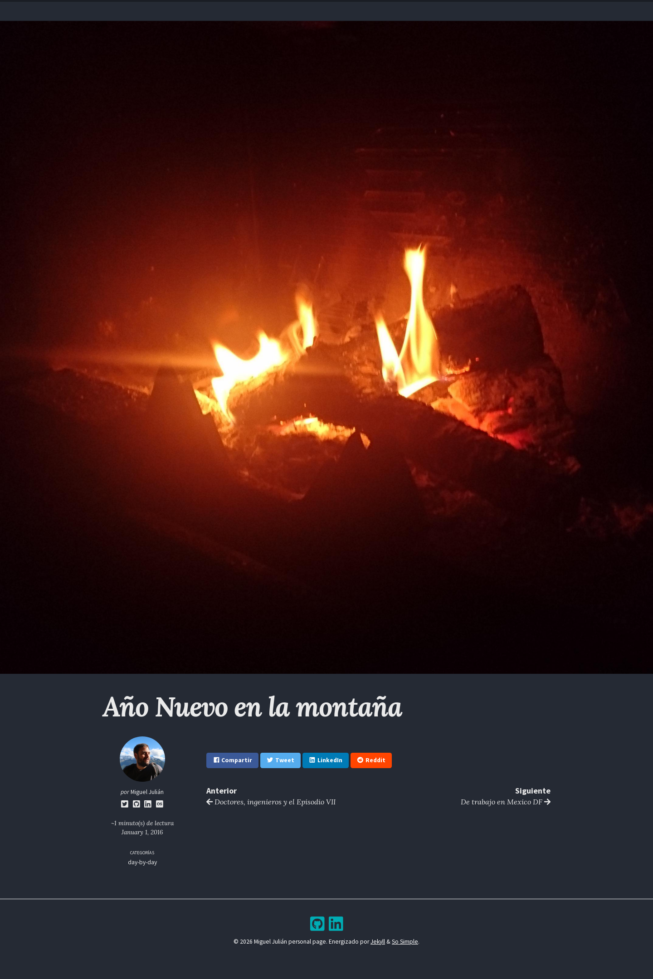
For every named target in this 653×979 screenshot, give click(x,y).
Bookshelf (383, 11)
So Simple (405, 941)
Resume (290, 11)
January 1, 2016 (142, 832)
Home (262, 11)
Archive (346, 11)
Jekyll (377, 941)
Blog (318, 11)
